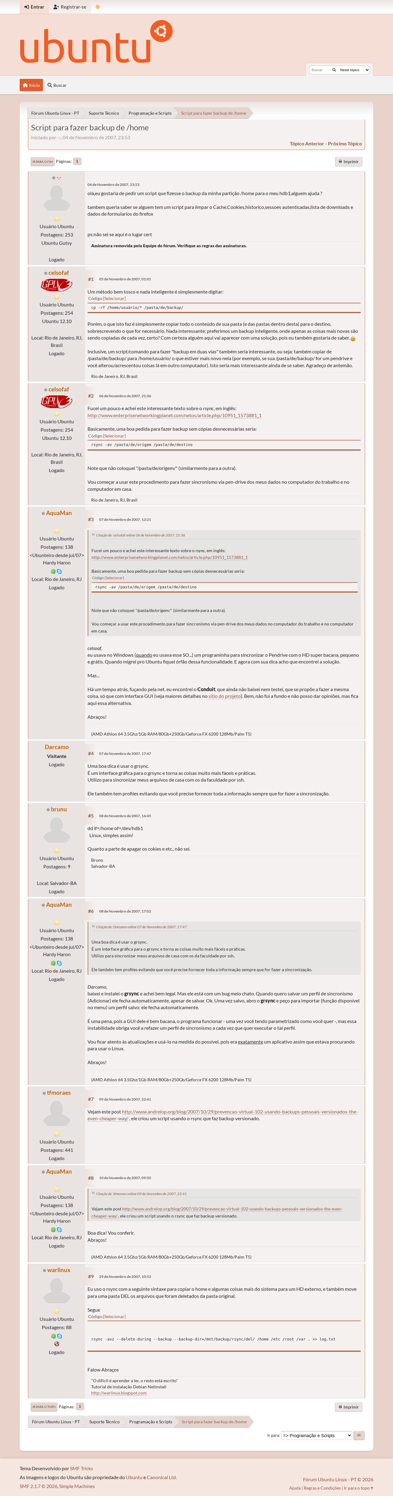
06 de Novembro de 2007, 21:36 (125, 396)
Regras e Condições (322, 1487)
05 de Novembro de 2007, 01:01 (125, 279)
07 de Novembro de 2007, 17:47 (125, 754)
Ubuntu (134, 1477)
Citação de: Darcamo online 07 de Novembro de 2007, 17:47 (141, 927)
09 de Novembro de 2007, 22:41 (125, 1099)
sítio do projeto (224, 696)
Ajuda (295, 1487)
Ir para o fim (43, 161)
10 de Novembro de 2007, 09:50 (125, 1178)
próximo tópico (345, 143)
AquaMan (59, 512)
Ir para (273, 1435)
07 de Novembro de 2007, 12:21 (125, 519)
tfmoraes (59, 1092)
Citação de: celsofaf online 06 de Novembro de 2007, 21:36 (140, 535)
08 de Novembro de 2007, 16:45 (125, 816)
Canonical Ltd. (162, 1477)
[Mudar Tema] (98, 7)
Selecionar (114, 298)
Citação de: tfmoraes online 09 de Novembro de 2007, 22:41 (141, 1193)
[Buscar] (334, 70)
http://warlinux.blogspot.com (119, 1392)
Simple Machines (77, 1486)
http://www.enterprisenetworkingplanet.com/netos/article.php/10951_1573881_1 (175, 415)
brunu (59, 809)
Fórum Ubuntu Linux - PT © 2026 (338, 1479)
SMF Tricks (81, 1468)
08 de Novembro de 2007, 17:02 (125, 911)
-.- (58, 177)
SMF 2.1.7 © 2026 (38, 1486)
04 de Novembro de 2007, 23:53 (113, 185)
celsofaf (59, 272)
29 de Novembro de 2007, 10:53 (125, 1277)
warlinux (58, 1269)
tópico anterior (307, 143)
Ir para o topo (44, 1407)
